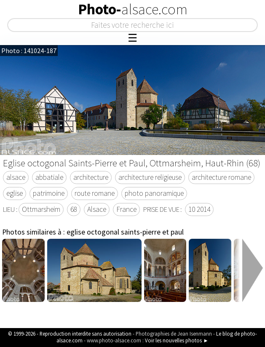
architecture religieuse (150, 177)
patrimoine (48, 193)
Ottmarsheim (41, 209)
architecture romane (221, 177)
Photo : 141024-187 (28, 50)
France (126, 209)
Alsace (96, 209)
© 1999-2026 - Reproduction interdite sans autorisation (69, 333)
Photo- (132, 9)
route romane (95, 193)
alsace (15, 177)
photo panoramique (154, 193)
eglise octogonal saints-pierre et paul (125, 232)
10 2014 (199, 209)
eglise (14, 193)
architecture (90, 177)
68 (73, 209)
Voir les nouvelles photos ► (177, 340)
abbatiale (49, 177)
